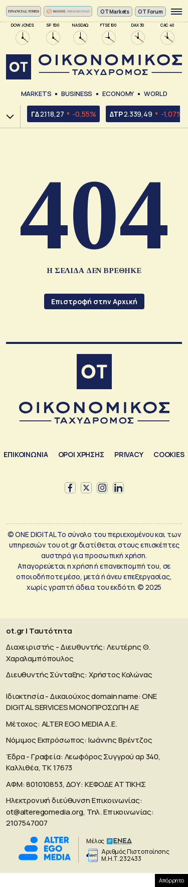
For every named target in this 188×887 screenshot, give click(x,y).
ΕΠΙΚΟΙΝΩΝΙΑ (26, 454)
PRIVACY (128, 454)
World (155, 93)
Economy (118, 93)
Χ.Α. (6, 116)
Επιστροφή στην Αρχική (94, 301)
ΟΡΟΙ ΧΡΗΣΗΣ (81, 454)
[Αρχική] (94, 373)
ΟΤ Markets (115, 11)
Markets (36, 93)
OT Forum (150, 11)
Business (76, 93)
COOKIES (168, 454)
